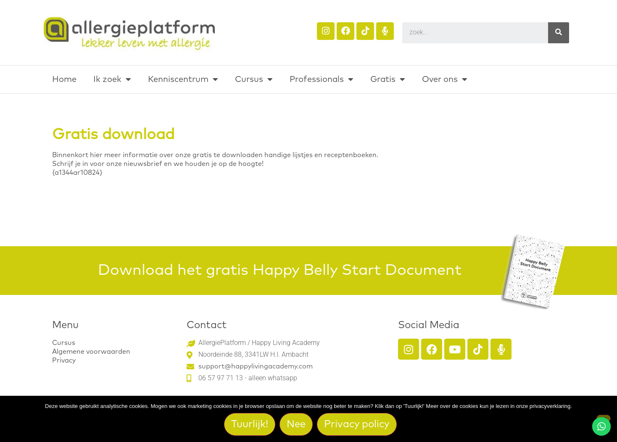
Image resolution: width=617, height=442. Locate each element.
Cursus (254, 79)
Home (64, 79)
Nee (296, 424)
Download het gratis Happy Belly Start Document (279, 270)
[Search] (558, 32)
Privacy (64, 360)
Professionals (321, 79)
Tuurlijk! (250, 424)
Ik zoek (112, 79)
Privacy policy (357, 424)
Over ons (444, 79)
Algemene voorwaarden (91, 351)
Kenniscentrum (183, 79)
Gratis (387, 79)
